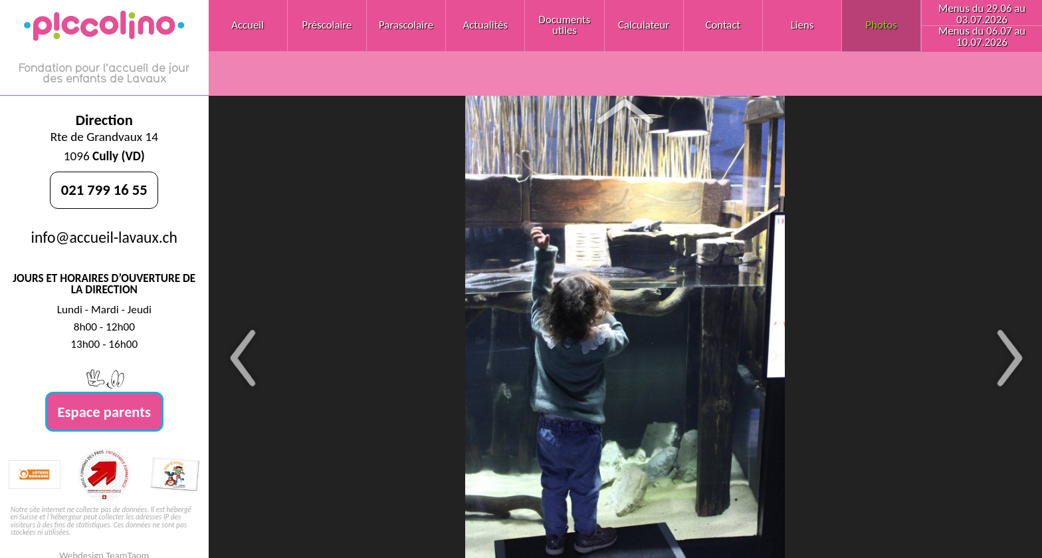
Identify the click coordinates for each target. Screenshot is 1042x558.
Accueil (247, 25)
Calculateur (643, 25)
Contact (722, 25)
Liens (802, 25)
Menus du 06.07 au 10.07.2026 (981, 36)
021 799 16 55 (104, 189)
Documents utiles (565, 25)
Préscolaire (327, 25)
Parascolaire (406, 25)
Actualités (485, 25)
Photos (881, 25)
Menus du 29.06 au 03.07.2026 (981, 14)
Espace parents (105, 411)
